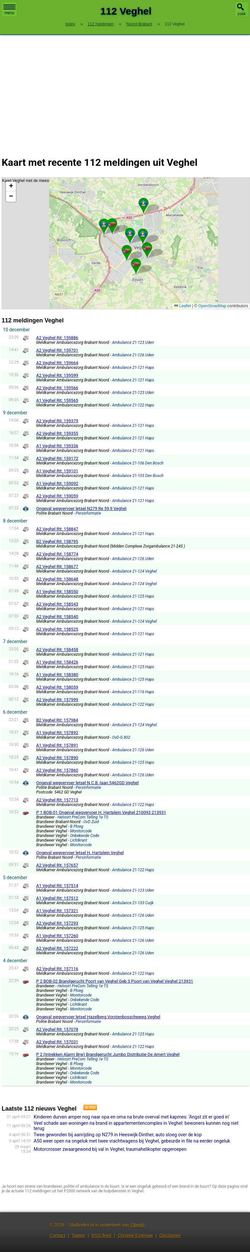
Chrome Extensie (135, 1235)
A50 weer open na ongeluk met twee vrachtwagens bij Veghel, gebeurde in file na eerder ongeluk (132, 1141)
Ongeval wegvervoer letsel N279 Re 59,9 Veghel (81, 508)
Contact (57, 1235)
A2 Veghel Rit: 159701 (57, 350)
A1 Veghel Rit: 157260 (57, 935)
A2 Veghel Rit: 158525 (57, 629)
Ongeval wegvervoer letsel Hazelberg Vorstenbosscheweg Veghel (98, 1016)
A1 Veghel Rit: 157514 (57, 885)
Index (70, 24)
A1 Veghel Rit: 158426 (57, 662)
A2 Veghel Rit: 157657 (57, 865)
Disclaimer (170, 1235)
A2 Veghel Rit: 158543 (57, 604)
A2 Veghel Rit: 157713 (57, 799)
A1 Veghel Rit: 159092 (57, 483)
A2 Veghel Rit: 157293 (57, 923)
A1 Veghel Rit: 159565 (57, 400)
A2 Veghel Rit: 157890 (57, 757)
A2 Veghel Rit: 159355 (57, 433)
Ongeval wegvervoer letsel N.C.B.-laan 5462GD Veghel (87, 782)
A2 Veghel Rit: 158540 (57, 616)
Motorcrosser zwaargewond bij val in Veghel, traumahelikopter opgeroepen (110, 1149)
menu (9, 10)
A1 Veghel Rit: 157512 (57, 898)
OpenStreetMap (212, 306)
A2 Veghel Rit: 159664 (57, 362)
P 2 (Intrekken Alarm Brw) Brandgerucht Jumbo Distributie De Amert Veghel (108, 1054)
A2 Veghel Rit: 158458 (57, 649)
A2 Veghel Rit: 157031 (57, 1041)
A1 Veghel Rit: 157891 (57, 745)
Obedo (137, 1225)
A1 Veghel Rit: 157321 (57, 910)
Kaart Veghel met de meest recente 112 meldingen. (125, 243)
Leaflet (182, 306)
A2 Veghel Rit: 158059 (57, 687)
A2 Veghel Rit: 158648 (57, 579)
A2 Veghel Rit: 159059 (57, 495)
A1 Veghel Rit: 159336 (57, 445)
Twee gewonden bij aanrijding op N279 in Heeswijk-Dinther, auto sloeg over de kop (118, 1134)
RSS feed (101, 1235)
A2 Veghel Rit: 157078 (57, 1029)
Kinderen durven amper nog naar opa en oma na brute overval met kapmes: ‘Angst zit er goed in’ (132, 1116)
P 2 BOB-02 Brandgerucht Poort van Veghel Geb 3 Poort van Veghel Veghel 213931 (114, 981)
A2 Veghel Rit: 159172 (57, 458)
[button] (104, 224)
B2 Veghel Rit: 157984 (57, 720)
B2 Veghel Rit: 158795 (57, 541)
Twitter (78, 1235)
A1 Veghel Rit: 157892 (57, 732)
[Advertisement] (125, 91)
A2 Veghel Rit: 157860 (57, 770)
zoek (241, 14)
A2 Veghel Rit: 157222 (57, 948)
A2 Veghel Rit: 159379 (57, 420)
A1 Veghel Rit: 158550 (57, 591)
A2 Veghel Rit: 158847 (57, 528)
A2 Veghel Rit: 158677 (57, 566)
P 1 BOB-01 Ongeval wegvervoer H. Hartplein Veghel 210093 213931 (101, 812)
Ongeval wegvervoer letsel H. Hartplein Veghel (80, 852)
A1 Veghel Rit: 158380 (57, 674)
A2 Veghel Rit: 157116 (57, 968)
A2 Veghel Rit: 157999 (57, 699)
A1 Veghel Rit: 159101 (57, 470)
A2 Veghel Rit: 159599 (57, 375)
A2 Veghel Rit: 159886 (57, 337)
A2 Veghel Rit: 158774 (57, 553)
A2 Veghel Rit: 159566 (57, 387)
